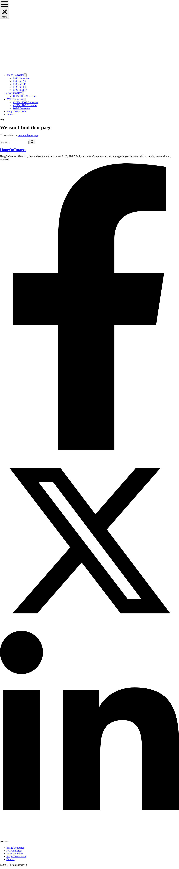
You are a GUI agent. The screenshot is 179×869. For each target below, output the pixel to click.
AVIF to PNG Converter (25, 102)
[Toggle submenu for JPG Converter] (23, 93)
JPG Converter (14, 92)
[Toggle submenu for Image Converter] (25, 75)
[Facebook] (89, 449)
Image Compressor (16, 111)
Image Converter (15, 75)
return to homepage (28, 135)
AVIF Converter (14, 99)
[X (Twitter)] (89, 629)
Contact (10, 114)
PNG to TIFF (20, 86)
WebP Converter (21, 108)
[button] (4, 9)
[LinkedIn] (89, 834)
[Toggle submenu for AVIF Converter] (24, 99)
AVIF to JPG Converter (25, 105)
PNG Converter (21, 78)
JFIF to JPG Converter (24, 96)
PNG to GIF (19, 84)
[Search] (32, 142)
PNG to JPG (19, 81)
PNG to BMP (20, 89)
